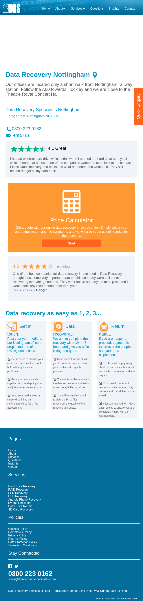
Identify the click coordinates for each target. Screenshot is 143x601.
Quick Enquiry (138, 100)
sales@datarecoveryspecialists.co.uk (32, 579)
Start (71, 243)
